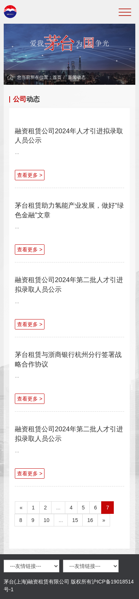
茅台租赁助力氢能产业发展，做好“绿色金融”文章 (69, 210)
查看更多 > (29, 175)
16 (90, 520)
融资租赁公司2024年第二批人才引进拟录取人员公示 (69, 284)
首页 (57, 77)
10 (47, 520)
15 (75, 520)
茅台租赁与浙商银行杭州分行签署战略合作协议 (68, 359)
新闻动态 (77, 77)
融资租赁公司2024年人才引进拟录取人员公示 (69, 135)
